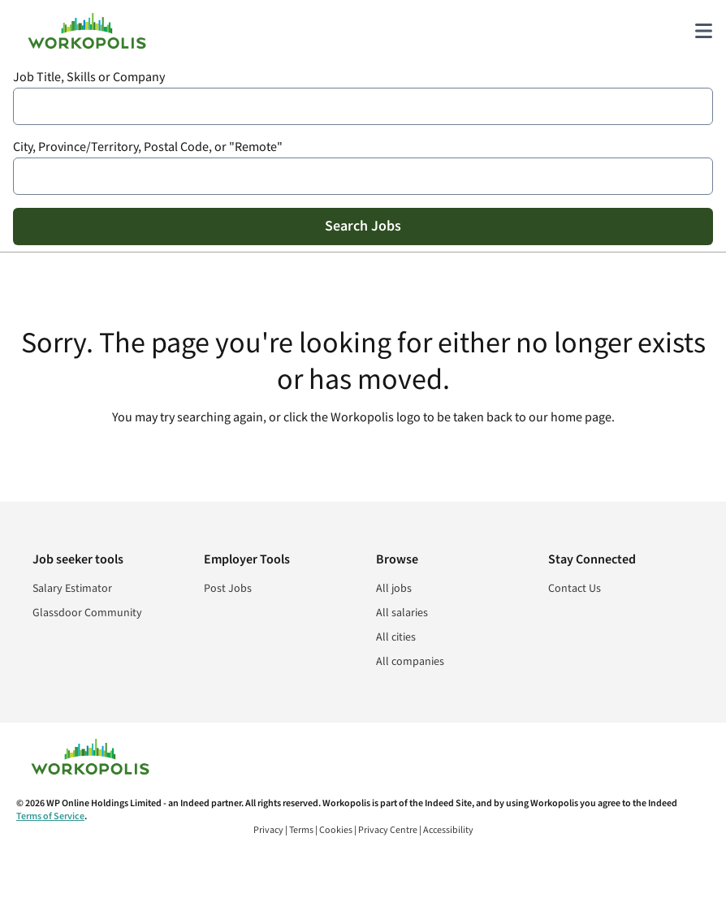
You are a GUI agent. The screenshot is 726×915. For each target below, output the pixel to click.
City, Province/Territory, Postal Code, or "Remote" (148, 147)
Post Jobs (228, 588)
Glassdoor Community (87, 613)
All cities (396, 637)
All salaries (402, 613)
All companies (410, 661)
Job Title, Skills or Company (89, 77)
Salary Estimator (72, 588)
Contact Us (574, 588)
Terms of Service (50, 816)
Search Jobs (363, 226)
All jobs (394, 588)
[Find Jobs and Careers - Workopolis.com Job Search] (87, 31)
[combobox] (363, 106)
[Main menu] (703, 31)
